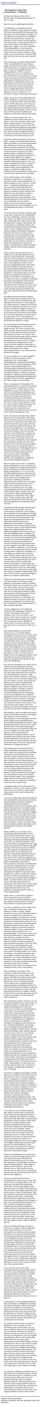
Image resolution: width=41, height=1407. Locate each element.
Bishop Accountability (9, 3)
